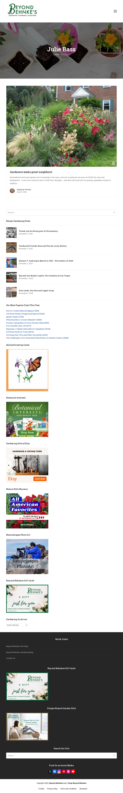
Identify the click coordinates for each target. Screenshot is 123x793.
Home (56, 54)
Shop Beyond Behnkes (77, 783)
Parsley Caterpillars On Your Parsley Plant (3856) (27, 323)
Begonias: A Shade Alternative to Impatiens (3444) (28, 329)
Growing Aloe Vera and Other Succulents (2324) (27, 335)
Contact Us (10, 658)
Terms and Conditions (68, 789)
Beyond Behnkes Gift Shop (17, 646)
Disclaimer (83, 789)
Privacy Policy (52, 789)
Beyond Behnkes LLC (58, 783)
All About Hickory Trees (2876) (20, 332)
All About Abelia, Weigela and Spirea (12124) (25, 313)
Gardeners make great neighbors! (31, 172)
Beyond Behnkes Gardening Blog (19, 652)
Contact (41, 789)
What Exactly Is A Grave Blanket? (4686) (24, 319)
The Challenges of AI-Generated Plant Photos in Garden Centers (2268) (37, 338)
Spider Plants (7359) (15, 317)
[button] (115, 11)
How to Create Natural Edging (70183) (22, 310)
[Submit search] (114, 212)
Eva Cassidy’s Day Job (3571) (18, 325)
